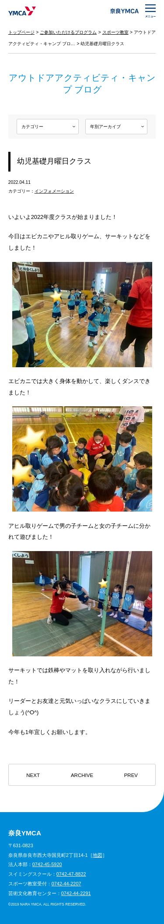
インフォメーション (54, 191)
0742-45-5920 (47, 864)
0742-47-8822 (71, 874)
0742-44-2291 (76, 893)
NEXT (33, 775)
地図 (97, 855)
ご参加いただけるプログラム (68, 32)
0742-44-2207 (66, 883)
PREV (131, 775)
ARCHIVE (82, 775)
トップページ (21, 32)
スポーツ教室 (115, 32)
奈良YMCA (22, 11)
